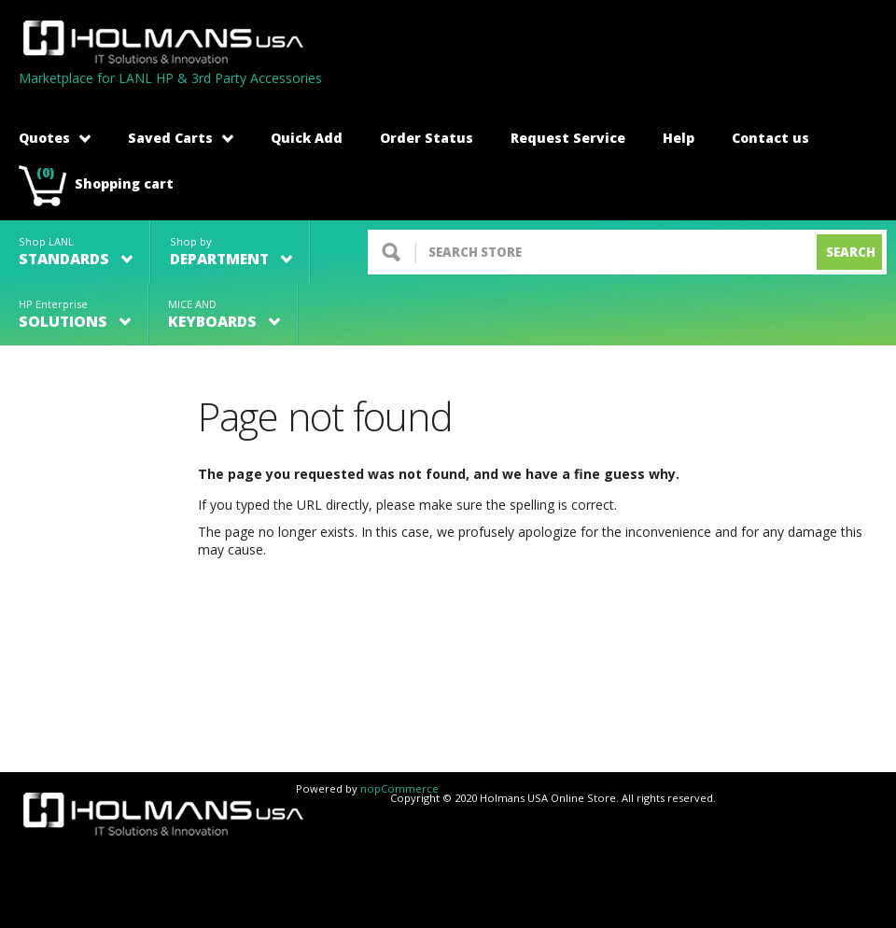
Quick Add (307, 138)
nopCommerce (399, 788)
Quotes (55, 138)
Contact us (770, 138)
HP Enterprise (75, 314)
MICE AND (224, 314)
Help (678, 138)
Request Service (568, 138)
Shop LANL (76, 251)
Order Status (426, 138)
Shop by (231, 251)
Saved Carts (180, 138)
